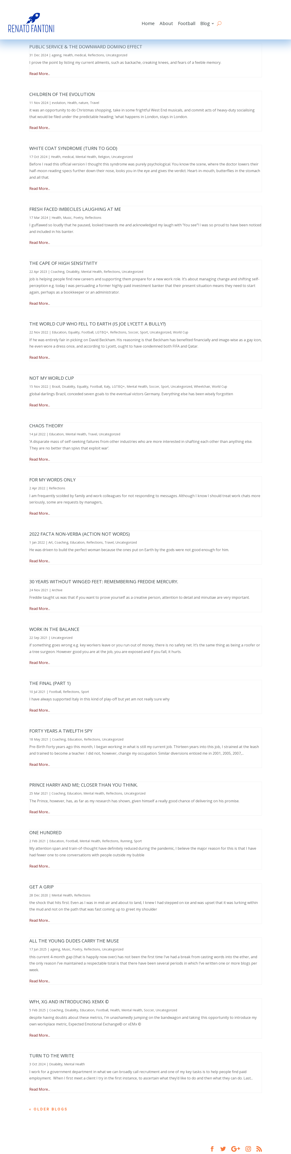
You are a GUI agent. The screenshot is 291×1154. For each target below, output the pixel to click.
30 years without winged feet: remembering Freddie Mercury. (103, 581)
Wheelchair (202, 386)
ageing (56, 55)
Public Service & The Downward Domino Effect (85, 47)
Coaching (57, 271)
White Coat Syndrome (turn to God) (73, 148)
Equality (74, 332)
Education (59, 332)
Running (126, 841)
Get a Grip (41, 887)
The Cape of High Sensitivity (63, 263)
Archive (57, 590)
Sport (144, 332)
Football (186, 23)
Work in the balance (54, 629)
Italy (107, 386)
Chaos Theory (46, 426)
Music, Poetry (73, 217)
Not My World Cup (51, 378)
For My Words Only (52, 480)
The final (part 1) (50, 683)
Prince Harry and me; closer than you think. (83, 785)
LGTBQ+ (101, 332)
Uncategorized (116, 55)
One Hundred (45, 832)
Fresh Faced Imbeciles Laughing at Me (75, 209)
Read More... (39, 73)
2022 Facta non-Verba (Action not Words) (79, 534)
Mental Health (85, 157)
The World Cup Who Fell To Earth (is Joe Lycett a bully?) (97, 324)
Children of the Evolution (62, 94)
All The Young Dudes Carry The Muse (74, 941)
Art (50, 542)
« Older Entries (51, 1109)
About (166, 23)
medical (80, 55)
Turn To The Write (51, 1056)
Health (68, 55)
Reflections (96, 55)
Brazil (56, 386)
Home (148, 23)
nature (83, 103)
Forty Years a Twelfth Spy (60, 731)
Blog (205, 23)
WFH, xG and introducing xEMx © (69, 1002)
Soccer (133, 332)
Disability (72, 271)
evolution (58, 103)
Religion (104, 157)
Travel (94, 103)
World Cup (180, 332)
